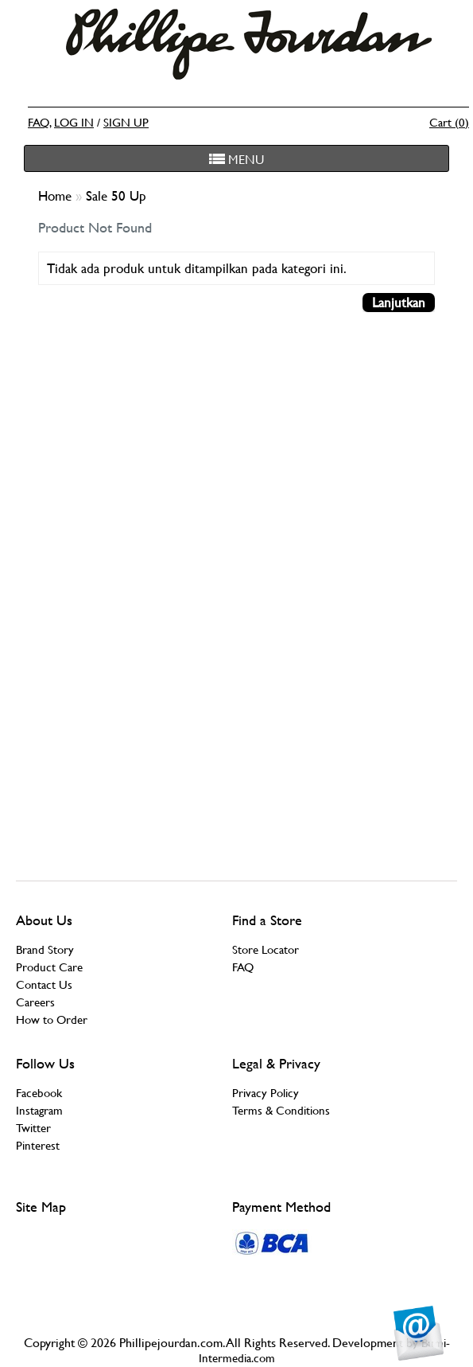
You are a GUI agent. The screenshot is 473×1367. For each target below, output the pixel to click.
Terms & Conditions (281, 1110)
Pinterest (38, 1145)
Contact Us (44, 984)
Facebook (39, 1092)
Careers (35, 1002)
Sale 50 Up (116, 196)
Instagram (39, 1110)
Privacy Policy (265, 1092)
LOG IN (74, 122)
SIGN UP (126, 122)
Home (57, 196)
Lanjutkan (398, 303)
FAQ (38, 122)
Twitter (33, 1128)
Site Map (41, 1206)
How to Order (51, 1019)
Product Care (49, 967)
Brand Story (45, 949)
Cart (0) (449, 122)
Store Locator (265, 949)
